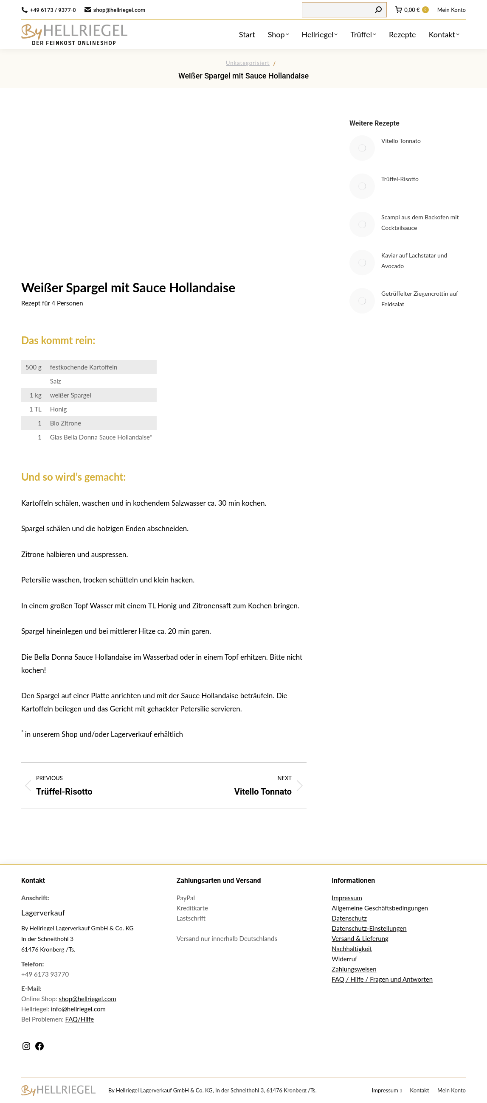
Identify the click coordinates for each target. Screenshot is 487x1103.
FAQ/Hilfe (79, 1019)
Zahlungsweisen (354, 969)
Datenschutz (349, 918)
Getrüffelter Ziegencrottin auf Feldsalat (419, 299)
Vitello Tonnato (401, 140)
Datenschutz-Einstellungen (369, 928)
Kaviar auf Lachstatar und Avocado (414, 260)
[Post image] (362, 148)
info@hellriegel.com (78, 1009)
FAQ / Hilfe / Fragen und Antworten (382, 979)
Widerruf (344, 959)
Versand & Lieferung (360, 938)
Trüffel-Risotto (400, 178)
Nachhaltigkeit (352, 948)
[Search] (344, 9)
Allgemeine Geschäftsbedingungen (380, 908)
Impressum (347, 897)
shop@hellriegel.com (87, 998)
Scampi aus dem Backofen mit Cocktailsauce (420, 222)
